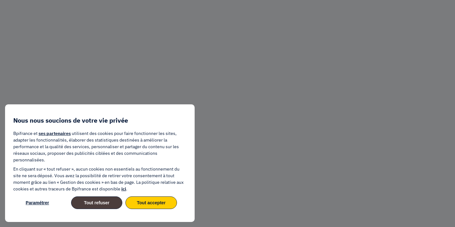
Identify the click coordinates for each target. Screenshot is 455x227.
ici (123, 189)
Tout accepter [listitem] (151, 202)
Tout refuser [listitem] (97, 202)
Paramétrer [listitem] (37, 202)
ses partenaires (55, 133)
